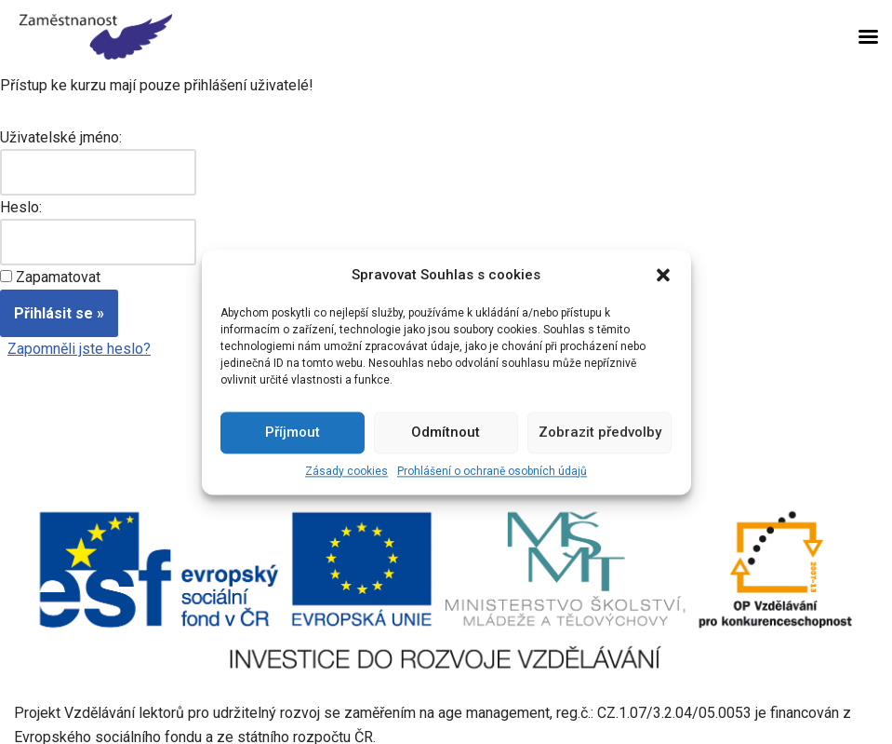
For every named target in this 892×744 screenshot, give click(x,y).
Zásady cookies (346, 471)
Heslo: (21, 207)
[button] (663, 274)
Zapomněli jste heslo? (79, 349)
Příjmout (292, 432)
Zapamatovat (58, 277)
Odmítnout (445, 432)
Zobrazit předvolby (600, 432)
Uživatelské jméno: (61, 137)
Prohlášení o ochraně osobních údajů (492, 471)
